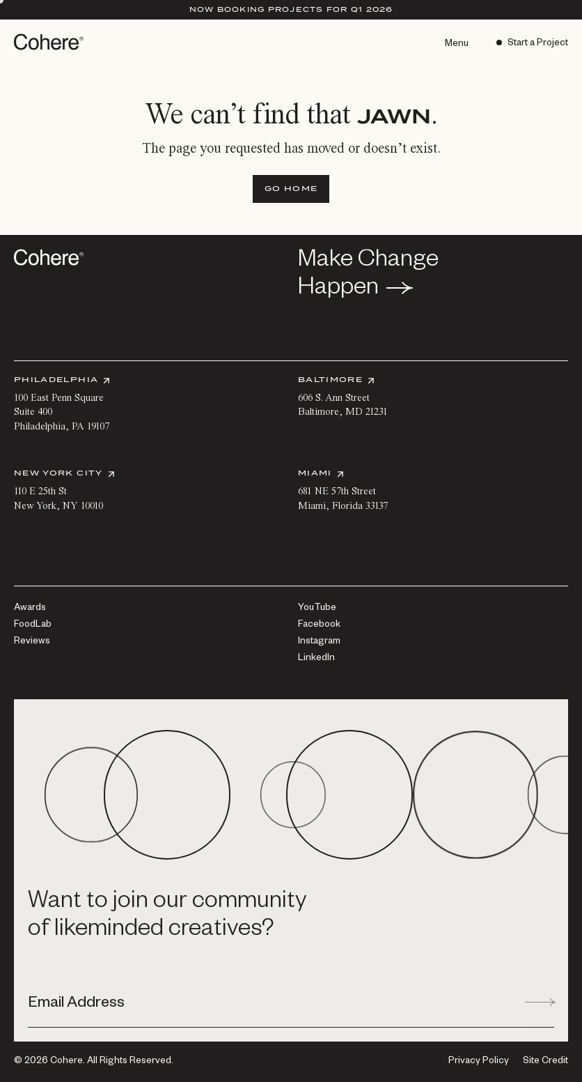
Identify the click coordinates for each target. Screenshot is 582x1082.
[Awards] (30, 608)
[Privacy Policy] (478, 1062)
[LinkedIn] (316, 658)
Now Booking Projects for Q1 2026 (291, 9)
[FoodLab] (33, 625)
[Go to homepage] (50, 41)
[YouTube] (317, 608)
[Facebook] (319, 625)
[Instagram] (319, 642)
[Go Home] (291, 189)
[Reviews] (32, 642)
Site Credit (545, 1062)
